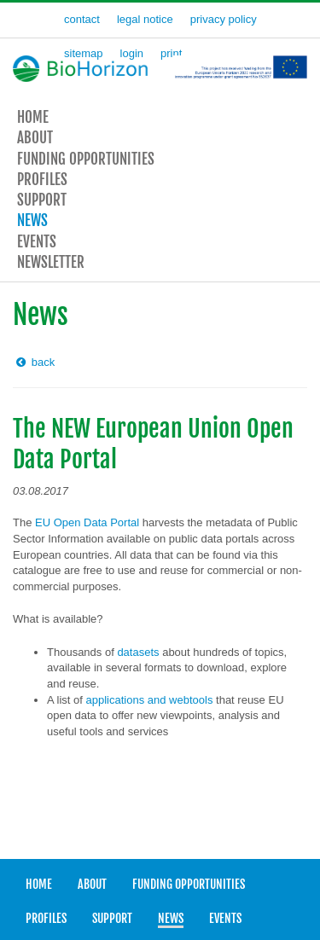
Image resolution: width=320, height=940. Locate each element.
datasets (138, 652)
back (34, 362)
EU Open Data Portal (87, 522)
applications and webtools (149, 699)
